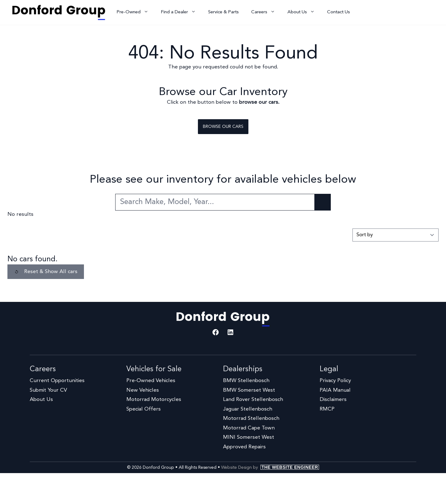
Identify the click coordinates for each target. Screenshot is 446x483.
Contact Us (338, 12)
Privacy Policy (335, 380)
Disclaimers (333, 399)
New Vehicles (142, 390)
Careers (266, 12)
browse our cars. (259, 102)
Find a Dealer (181, 12)
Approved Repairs (244, 447)
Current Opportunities (57, 380)
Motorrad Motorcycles (153, 399)
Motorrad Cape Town (249, 428)
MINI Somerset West (248, 437)
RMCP (327, 409)
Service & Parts (223, 12)
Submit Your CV (48, 390)
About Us (304, 12)
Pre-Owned (135, 12)
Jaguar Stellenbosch (247, 409)
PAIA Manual (335, 390)
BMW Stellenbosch (246, 380)
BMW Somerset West (249, 390)
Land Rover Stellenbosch (253, 399)
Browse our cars (223, 126)
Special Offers (143, 409)
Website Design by (270, 467)
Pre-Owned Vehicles (150, 380)
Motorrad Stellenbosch (251, 418)
